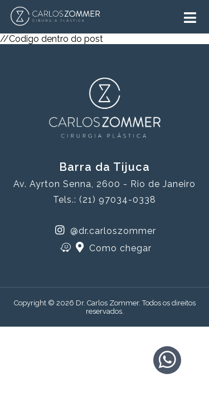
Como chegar (106, 247)
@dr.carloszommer (105, 230)
